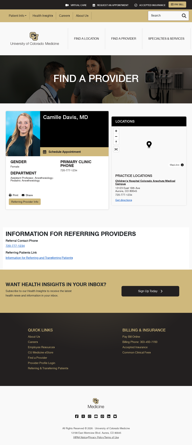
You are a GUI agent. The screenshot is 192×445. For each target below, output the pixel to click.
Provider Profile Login (41, 363)
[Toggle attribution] (182, 165)
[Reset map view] (116, 149)
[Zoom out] (116, 136)
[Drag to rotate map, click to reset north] (116, 142)
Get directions (123, 200)
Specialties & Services (166, 38)
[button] (149, 145)
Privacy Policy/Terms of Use (103, 437)
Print (13, 195)
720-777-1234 (15, 246)
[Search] (184, 15)
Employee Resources (41, 347)
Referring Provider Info (24, 201)
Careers (64, 15)
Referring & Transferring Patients (48, 368)
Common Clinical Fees (136, 352)
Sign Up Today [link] (150, 291)
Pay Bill (177, 4)
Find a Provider (123, 38)
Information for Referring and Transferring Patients (39, 258)
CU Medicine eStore (40, 352)
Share (27, 195)
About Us (82, 15)
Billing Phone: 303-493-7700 (139, 341)
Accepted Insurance (135, 347)
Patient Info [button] (16, 15)
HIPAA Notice (80, 437)
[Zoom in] (116, 131)
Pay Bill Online (131, 336)
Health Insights (43, 15)
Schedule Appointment (62, 152)
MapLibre (174, 165)
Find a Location (86, 38)
